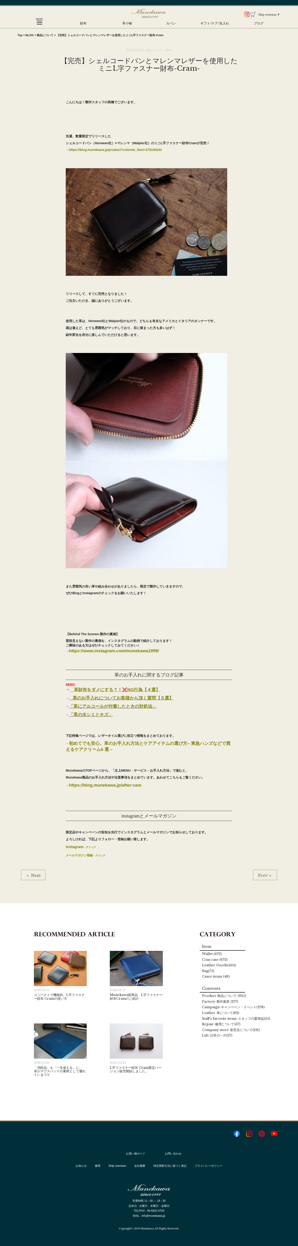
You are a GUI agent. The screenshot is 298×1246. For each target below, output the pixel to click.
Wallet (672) (212, 954)
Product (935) (224, 996)
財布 (83, 23)
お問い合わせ (173, 1153)
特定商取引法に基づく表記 (170, 1165)
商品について (154, 50)
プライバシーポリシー (208, 1165)
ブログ (258, 23)
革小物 (127, 23)
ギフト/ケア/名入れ (214, 23)
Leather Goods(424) (219, 965)
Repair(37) (221, 1024)
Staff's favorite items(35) (236, 1019)
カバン (171, 23)
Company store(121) (231, 1030)
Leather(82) (220, 1013)
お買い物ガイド (135, 1153)
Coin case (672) (214, 960)
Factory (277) (220, 1001)
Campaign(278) (233, 1007)
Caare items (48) (215, 976)
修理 (97, 1165)
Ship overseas (268, 14)
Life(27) (217, 1035)
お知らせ (81, 1165)
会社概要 (139, 1165)
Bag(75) (208, 971)
